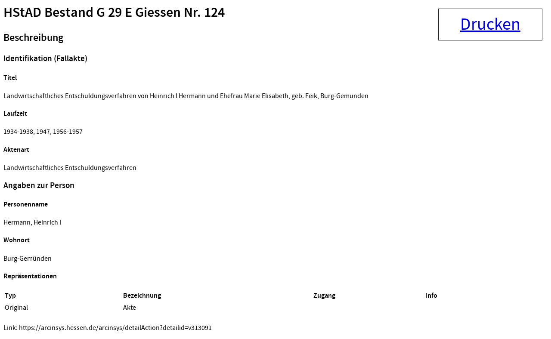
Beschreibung (33, 38)
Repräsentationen (30, 276)
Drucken (490, 24)
